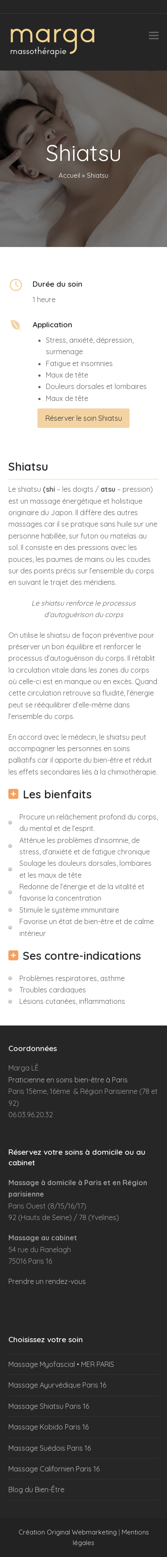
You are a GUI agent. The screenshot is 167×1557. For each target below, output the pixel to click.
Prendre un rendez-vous (47, 1281)
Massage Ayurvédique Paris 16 (57, 1385)
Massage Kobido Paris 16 (48, 1426)
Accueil (69, 175)
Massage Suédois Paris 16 (49, 1448)
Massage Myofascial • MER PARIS (61, 1364)
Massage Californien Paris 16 (54, 1468)
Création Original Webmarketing (68, 1532)
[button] (154, 35)
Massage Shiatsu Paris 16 (48, 1406)
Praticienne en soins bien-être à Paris (68, 1079)
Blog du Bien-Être (36, 1489)
